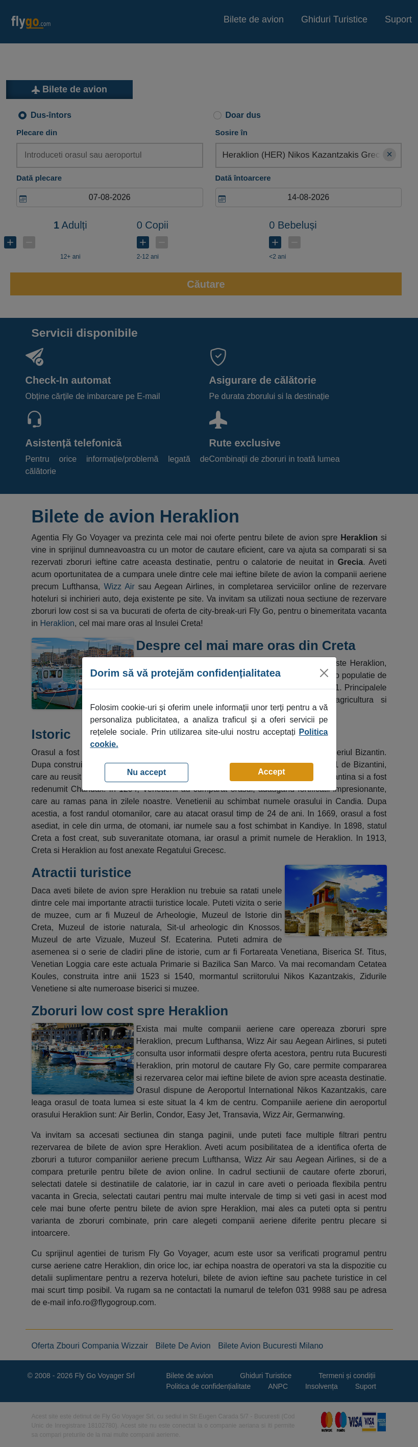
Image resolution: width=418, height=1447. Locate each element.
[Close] (324, 673)
